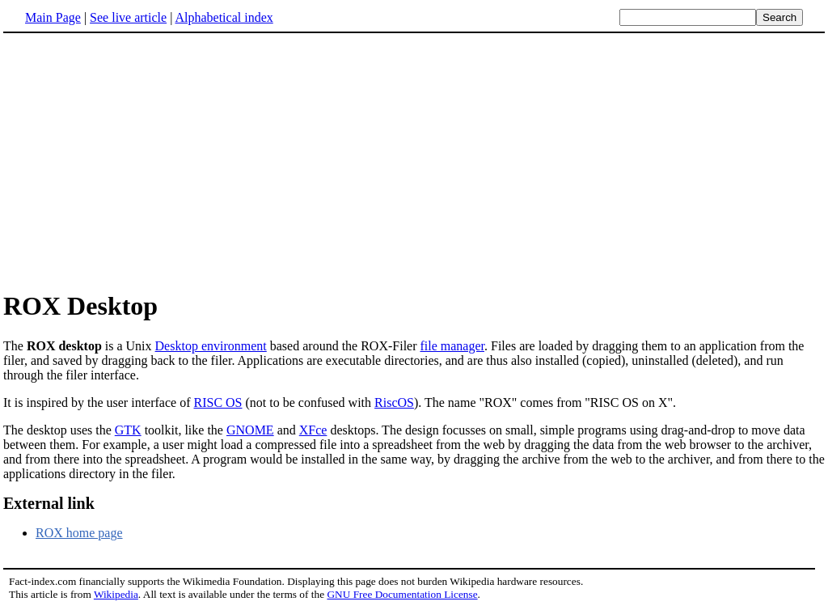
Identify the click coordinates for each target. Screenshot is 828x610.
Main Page (53, 17)
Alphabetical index (223, 17)
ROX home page (79, 533)
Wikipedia (116, 594)
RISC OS (217, 402)
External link (49, 503)
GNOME (250, 430)
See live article (128, 17)
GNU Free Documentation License (402, 594)
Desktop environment (211, 346)
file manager (452, 346)
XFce (313, 430)
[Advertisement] (414, 161)
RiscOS (394, 402)
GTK (128, 430)
